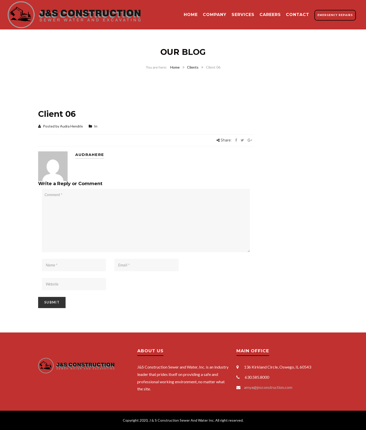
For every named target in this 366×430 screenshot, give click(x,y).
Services (243, 14)
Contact (297, 14)
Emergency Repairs (335, 15)
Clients (193, 67)
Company (214, 14)
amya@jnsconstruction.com (268, 387)
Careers (270, 14)
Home (191, 14)
